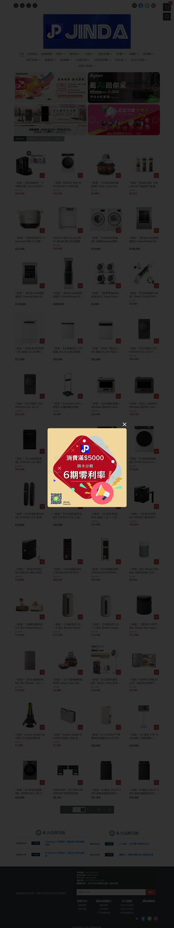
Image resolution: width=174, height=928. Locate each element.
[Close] (124, 424)
